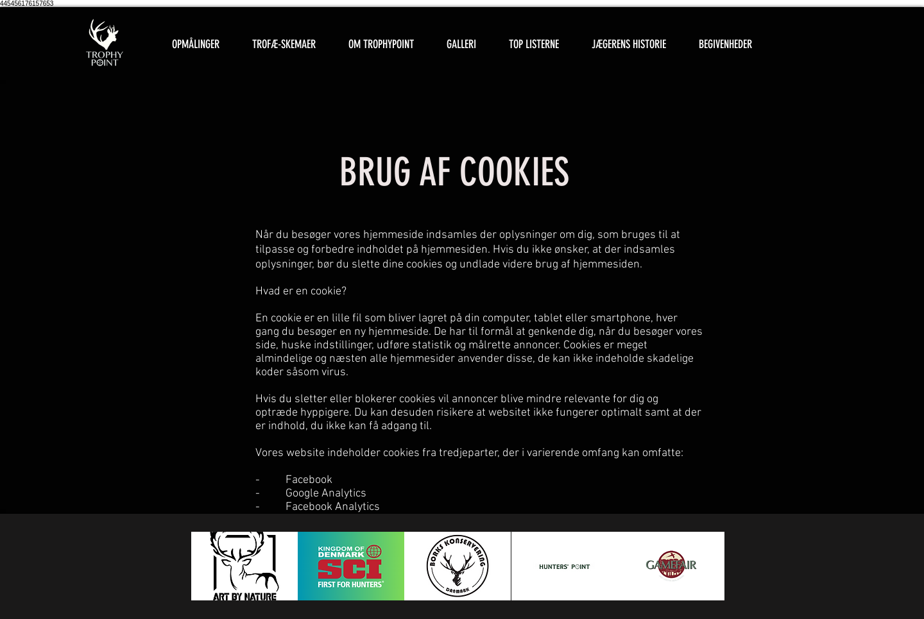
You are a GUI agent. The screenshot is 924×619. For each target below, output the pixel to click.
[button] (283, 44)
